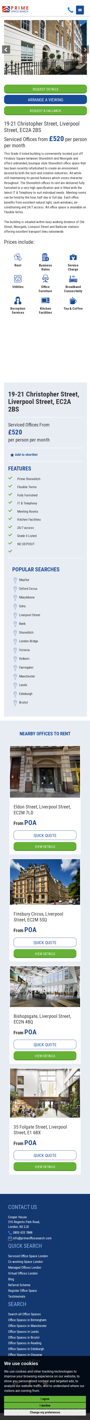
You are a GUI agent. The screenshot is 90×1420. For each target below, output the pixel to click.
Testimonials (16, 1296)
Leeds (23, 685)
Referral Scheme (19, 1285)
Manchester (27, 676)
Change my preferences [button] (45, 1412)
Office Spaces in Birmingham (27, 1320)
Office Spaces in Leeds (23, 1332)
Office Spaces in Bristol (23, 1337)
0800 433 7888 (22, 1232)
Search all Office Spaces (24, 1314)
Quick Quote (45, 835)
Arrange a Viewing (45, 99)
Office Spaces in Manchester (27, 1326)
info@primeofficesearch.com (32, 1238)
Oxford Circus (28, 589)
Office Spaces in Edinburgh (26, 1349)
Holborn (24, 659)
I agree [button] (45, 1399)
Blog (11, 1279)
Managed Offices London (24, 1267)
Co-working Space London (25, 1262)
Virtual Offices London (23, 1273)
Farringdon (26, 668)
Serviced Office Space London (28, 1256)
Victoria (24, 650)
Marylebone (27, 597)
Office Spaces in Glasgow (25, 1355)
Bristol (23, 703)
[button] (10, 47)
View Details (45, 847)
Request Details (45, 89)
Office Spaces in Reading (24, 1343)
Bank (22, 624)
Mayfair (24, 580)
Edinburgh (25, 694)
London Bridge (28, 641)
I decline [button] (45, 1405)
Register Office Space (22, 1291)
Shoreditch (26, 632)
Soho (22, 606)
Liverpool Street (29, 615)
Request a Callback (45, 111)
